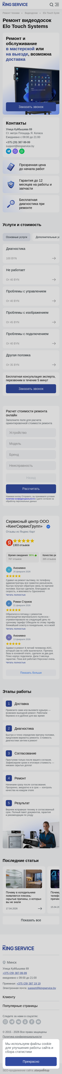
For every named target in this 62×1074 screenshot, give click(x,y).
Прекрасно (31, 1061)
